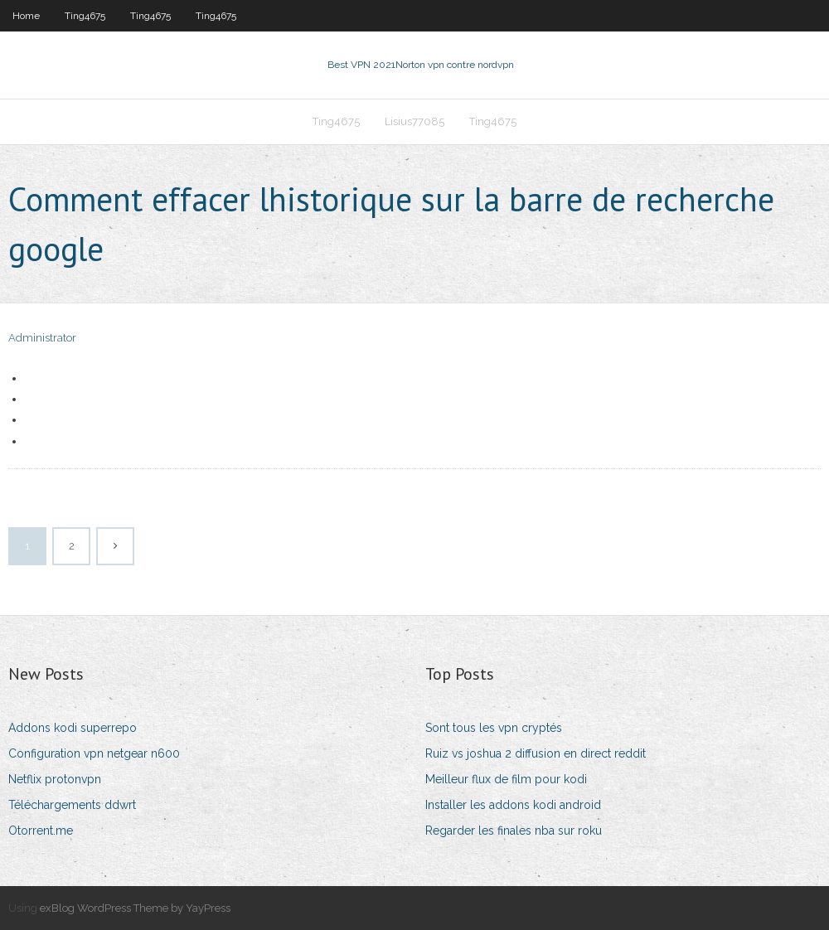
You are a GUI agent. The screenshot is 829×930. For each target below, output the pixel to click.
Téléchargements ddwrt (72, 804)
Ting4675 (85, 16)
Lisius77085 (414, 121)
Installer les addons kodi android (513, 804)
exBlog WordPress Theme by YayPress (135, 908)
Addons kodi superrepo (72, 727)
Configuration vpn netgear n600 (94, 753)
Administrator (42, 338)
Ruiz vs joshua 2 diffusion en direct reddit (535, 753)
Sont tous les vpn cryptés (493, 727)
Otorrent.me (40, 830)
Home (26, 16)
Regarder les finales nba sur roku (513, 830)
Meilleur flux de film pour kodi (506, 779)
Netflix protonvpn (54, 779)
